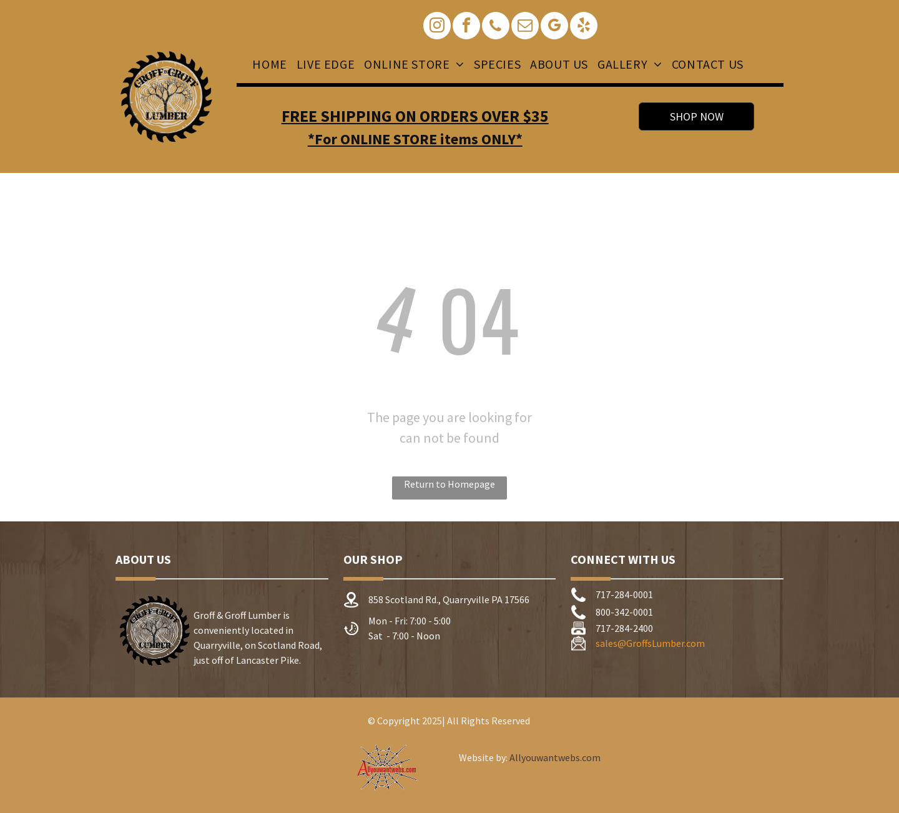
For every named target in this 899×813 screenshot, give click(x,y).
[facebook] (466, 27)
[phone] (495, 27)
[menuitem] (268, 64)
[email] (525, 27)
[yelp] (583, 27)
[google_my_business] (554, 27)
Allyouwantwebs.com (555, 757)
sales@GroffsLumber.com (650, 643)
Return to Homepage (449, 484)
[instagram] (437, 27)
